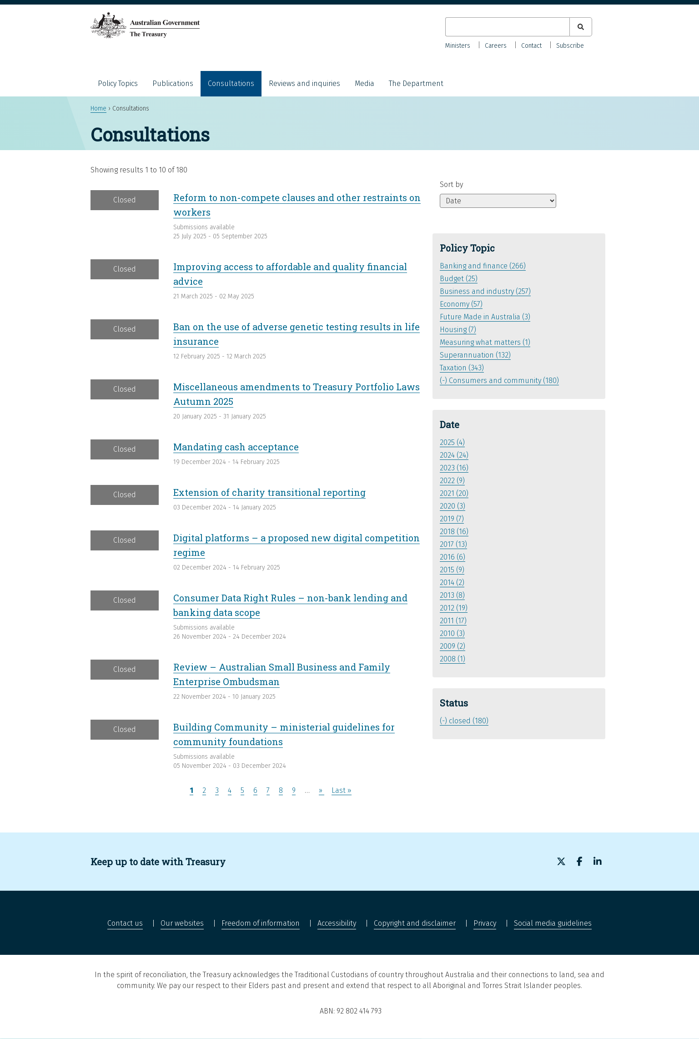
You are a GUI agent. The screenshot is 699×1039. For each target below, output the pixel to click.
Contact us (125, 923)
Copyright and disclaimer (415, 923)
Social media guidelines (553, 923)
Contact (531, 46)
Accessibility (336, 923)
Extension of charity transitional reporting (269, 492)
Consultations (231, 83)
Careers (496, 46)
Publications (172, 83)
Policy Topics (118, 83)
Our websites (182, 923)
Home (98, 108)
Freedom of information (260, 923)
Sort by (451, 184)
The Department (416, 83)
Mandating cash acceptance (236, 447)
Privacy (484, 923)
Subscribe (570, 46)
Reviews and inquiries (304, 83)
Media (364, 83)
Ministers (457, 46)
